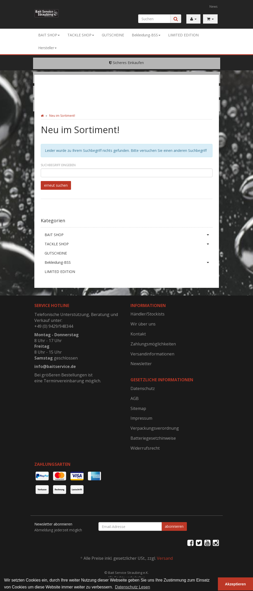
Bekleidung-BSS (146, 35)
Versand (165, 558)
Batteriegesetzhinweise (153, 438)
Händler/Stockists (147, 314)
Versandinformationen (152, 354)
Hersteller (47, 47)
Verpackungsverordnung (154, 428)
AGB (134, 398)
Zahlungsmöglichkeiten (153, 344)
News (213, 6)
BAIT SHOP (49, 35)
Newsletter (141, 363)
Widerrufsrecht (145, 448)
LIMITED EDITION (183, 35)
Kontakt (138, 334)
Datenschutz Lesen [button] (132, 587)
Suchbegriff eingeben (58, 165)
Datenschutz (142, 388)
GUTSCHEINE (113, 35)
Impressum (141, 418)
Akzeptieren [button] (235, 584)
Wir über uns (143, 324)
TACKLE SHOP (80, 35)
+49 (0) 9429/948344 (53, 326)
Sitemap (138, 408)
